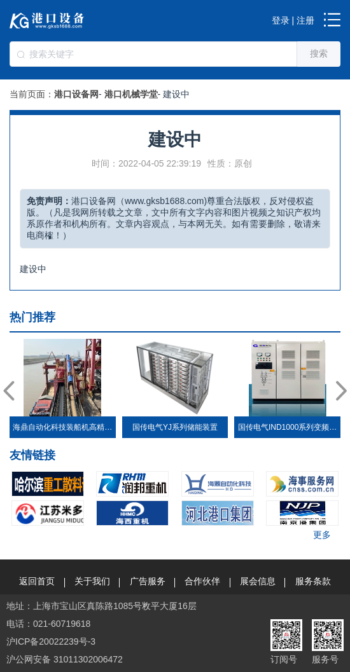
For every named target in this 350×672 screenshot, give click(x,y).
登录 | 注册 (293, 20)
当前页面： (32, 94)
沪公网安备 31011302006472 (64, 659)
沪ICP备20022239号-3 (50, 641)
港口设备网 (76, 94)
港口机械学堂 (131, 94)
